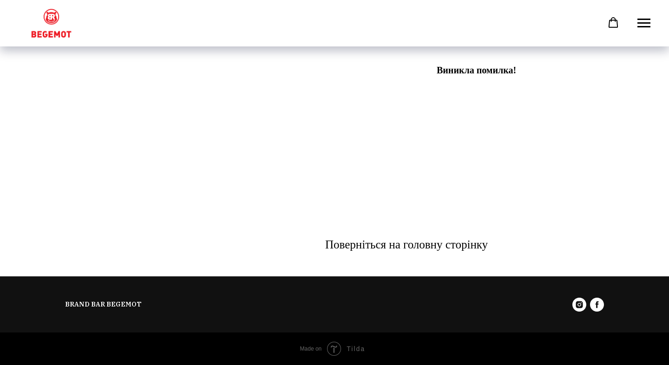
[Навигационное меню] (643, 23)
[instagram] (579, 305)
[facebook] (597, 305)
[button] (613, 22)
